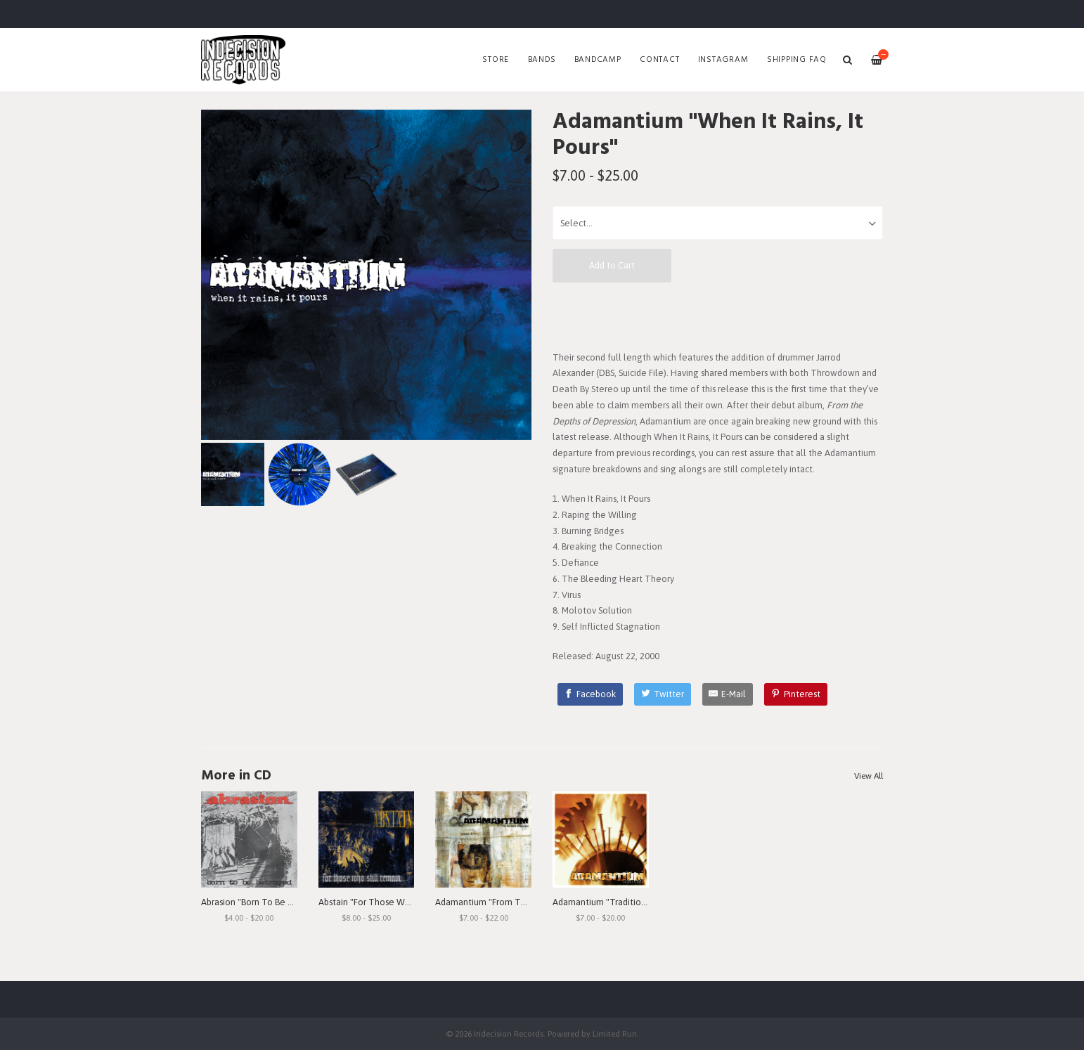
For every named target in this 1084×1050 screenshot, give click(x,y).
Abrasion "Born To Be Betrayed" (264, 902)
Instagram (723, 59)
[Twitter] (662, 694)
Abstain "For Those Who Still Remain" (394, 902)
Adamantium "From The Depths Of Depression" (530, 902)
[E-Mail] (728, 694)
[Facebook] (590, 694)
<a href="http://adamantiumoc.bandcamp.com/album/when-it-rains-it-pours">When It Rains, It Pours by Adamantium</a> (718, 315)
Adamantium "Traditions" (603, 902)
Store (495, 59)
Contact (659, 59)
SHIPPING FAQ (797, 59)
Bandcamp (597, 59)
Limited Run (615, 1033)
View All (868, 776)
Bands (542, 59)
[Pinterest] (795, 694)
